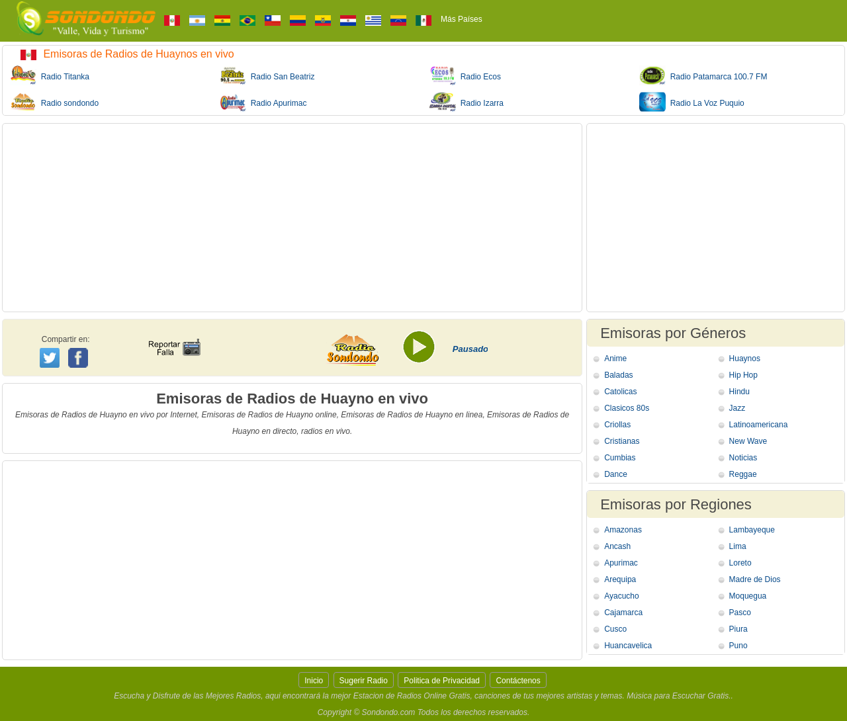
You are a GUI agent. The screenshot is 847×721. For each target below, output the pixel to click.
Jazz (737, 408)
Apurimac (621, 563)
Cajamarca (623, 612)
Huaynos (744, 358)
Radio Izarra (466, 102)
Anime (615, 358)
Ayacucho (621, 596)
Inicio (313, 680)
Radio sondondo (54, 102)
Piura (738, 629)
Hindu (739, 391)
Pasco (740, 612)
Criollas (617, 424)
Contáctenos (518, 680)
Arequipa (620, 579)
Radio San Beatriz (267, 75)
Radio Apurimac (263, 102)
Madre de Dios (755, 579)
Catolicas (620, 391)
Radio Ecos (465, 75)
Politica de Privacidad (442, 680)
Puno (738, 645)
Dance (615, 474)
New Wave (748, 441)
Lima (737, 546)
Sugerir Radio (363, 680)
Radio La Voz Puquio (691, 102)
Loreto (740, 563)
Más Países (461, 19)
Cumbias (619, 457)
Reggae (743, 474)
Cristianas (621, 441)
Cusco (615, 629)
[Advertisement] (292, 217)
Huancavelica (628, 645)
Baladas (618, 375)
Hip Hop (743, 375)
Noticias (743, 457)
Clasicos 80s (626, 408)
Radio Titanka (49, 75)
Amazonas (623, 529)
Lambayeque (752, 529)
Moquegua (748, 596)
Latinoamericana (758, 424)
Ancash (617, 546)
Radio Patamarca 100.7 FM (703, 75)
